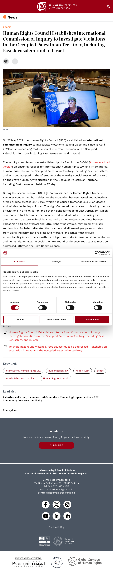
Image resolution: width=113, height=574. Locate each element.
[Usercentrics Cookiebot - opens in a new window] (97, 253)
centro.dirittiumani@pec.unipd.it (56, 492)
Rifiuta (20, 319)
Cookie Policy (56, 527)
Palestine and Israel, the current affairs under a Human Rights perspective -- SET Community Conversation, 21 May (51, 398)
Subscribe (56, 445)
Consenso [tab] (19, 261)
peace (7, 27)
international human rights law (23, 370)
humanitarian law (58, 370)
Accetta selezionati (56, 319)
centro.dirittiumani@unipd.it (56, 489)
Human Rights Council (56, 378)
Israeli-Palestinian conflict (20, 378)
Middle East (82, 370)
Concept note (11, 410)
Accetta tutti (92, 319)
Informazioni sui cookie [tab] (93, 261)
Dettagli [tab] (56, 261)
